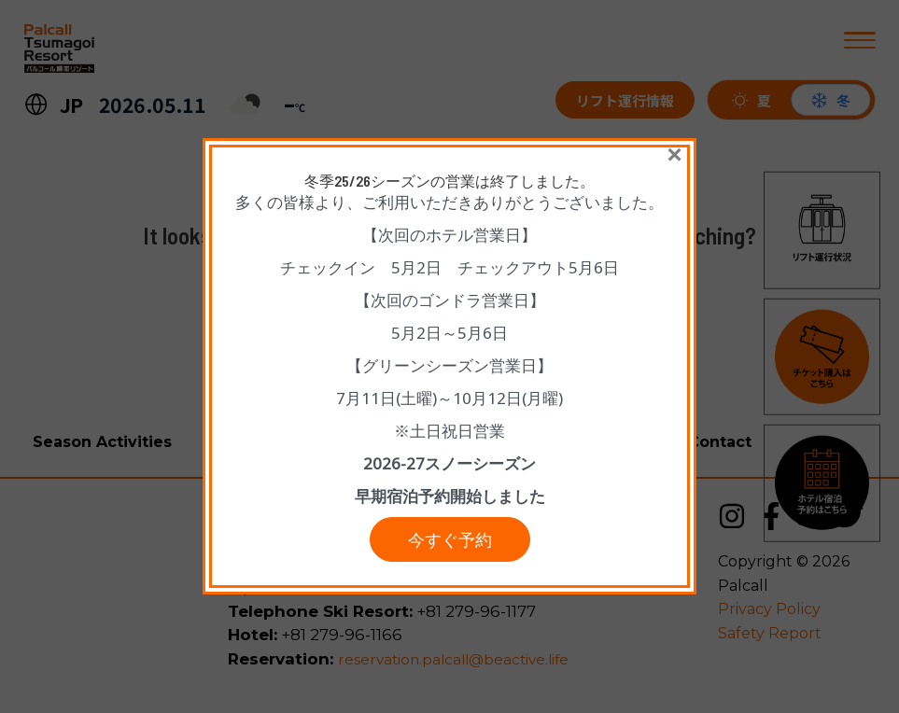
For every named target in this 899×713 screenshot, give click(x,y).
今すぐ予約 (450, 544)
